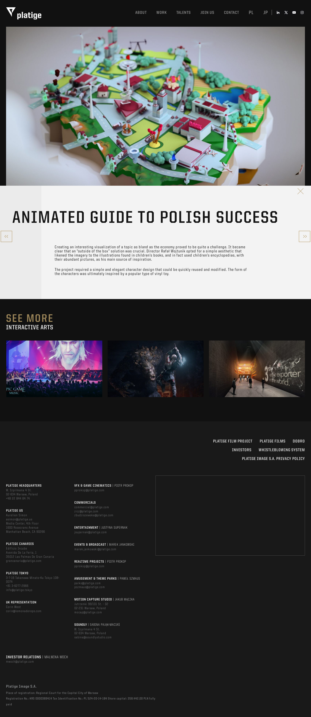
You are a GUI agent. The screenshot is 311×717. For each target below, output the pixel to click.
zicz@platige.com (86, 511)
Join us (207, 13)
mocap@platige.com (88, 612)
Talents (183, 13)
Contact (231, 13)
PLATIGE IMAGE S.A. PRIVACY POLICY (273, 459)
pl (251, 12)
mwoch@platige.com (20, 661)
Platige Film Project (232, 441)
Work (161, 13)
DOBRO (299, 441)
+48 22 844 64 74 (18, 498)
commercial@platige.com (91, 507)
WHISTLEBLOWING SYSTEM (282, 450)
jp (265, 12)
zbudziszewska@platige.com (93, 515)
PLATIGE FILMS (272, 441)
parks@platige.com (87, 583)
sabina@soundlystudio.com (93, 637)
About (141, 13)
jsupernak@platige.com (90, 532)
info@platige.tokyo (19, 590)
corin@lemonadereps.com (24, 611)
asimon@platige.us (19, 519)
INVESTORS (241, 450)
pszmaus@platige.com (89, 587)
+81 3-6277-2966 (17, 586)
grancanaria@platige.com (24, 561)
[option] (54, 369)
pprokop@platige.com (89, 490)
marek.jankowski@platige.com (95, 549)
